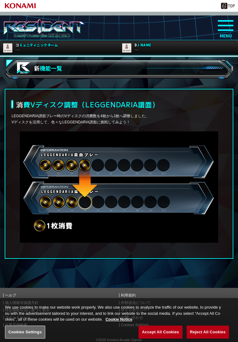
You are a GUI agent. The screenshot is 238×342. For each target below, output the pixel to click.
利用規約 (128, 295)
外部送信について (136, 303)
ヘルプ (10, 295)
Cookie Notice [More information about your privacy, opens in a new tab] (118, 325)
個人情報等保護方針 (21, 303)
